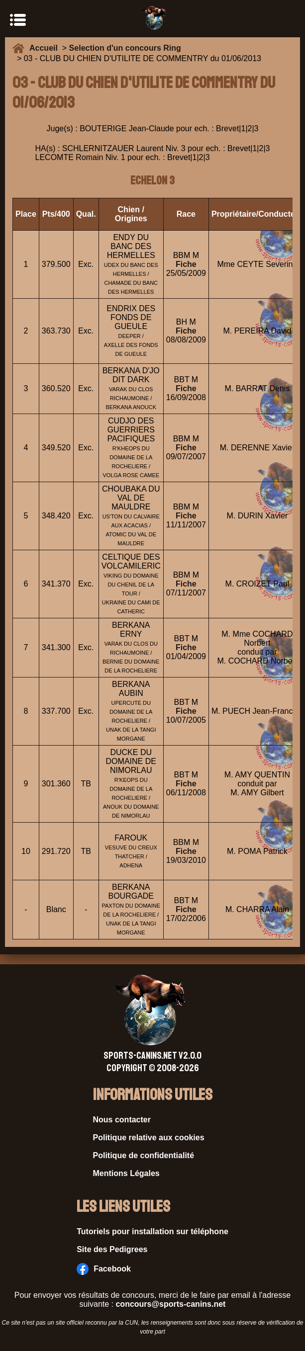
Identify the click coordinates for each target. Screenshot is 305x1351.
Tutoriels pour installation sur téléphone (152, 1231)
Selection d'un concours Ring (125, 48)
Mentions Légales (126, 1173)
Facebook (104, 1269)
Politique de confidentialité (144, 1155)
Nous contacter (122, 1119)
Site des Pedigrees (112, 1249)
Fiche (186, 264)
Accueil (45, 48)
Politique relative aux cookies (148, 1137)
